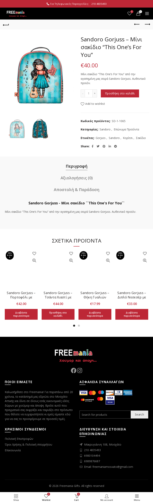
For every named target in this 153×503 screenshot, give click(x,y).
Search (139, 414)
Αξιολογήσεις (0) (77, 178)
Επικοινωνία (13, 450)
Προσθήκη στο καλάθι (120, 93)
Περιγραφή (76, 166)
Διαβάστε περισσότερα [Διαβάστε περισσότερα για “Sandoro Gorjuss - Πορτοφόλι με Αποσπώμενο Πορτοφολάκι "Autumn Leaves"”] (21, 314)
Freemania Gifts (69, 486)
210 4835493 (99, 4)
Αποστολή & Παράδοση (76, 189)
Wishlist (131, 12)
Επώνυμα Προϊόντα (126, 129)
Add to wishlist (95, 104)
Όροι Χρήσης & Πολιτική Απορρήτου (28, 444)
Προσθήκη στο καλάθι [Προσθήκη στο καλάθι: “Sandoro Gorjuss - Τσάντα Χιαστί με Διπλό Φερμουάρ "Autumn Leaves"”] (58, 314)
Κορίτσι (128, 138)
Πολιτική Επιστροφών (19, 439)
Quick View (34, 260)
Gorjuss (101, 138)
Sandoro (105, 129)
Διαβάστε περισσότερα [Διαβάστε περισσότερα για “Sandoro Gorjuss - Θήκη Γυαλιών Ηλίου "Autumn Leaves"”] (95, 314)
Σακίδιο (141, 138)
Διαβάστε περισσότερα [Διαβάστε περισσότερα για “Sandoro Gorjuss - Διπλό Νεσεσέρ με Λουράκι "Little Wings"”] (132, 314)
